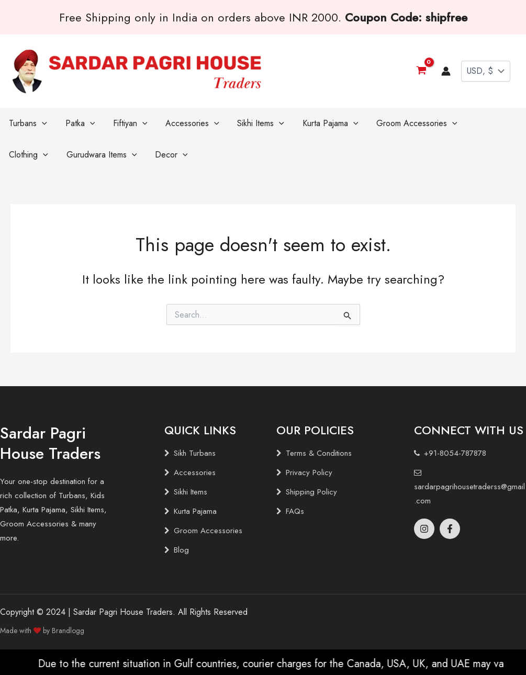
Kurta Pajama (195, 511)
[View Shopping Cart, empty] (421, 71)
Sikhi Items (190, 492)
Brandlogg (68, 630)
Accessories (195, 472)
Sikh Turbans (195, 453)
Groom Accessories (208, 530)
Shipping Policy (311, 492)
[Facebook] (450, 529)
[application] (39, 123)
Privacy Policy (309, 472)
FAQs (295, 511)
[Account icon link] (446, 71)
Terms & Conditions (319, 453)
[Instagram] (424, 529)
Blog (181, 550)
